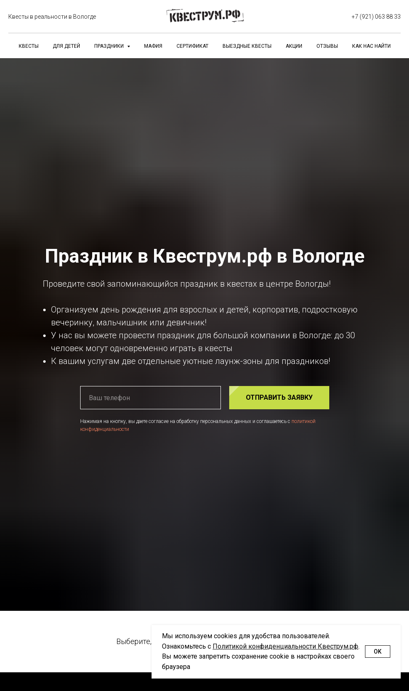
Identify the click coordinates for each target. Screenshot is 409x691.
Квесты (29, 46)
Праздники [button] (109, 46)
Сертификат (192, 46)
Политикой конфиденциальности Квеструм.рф (285, 646)
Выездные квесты (247, 46)
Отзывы (327, 46)
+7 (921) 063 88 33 (376, 16)
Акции (294, 46)
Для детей (66, 46)
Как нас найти (371, 46)
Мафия (153, 46)
